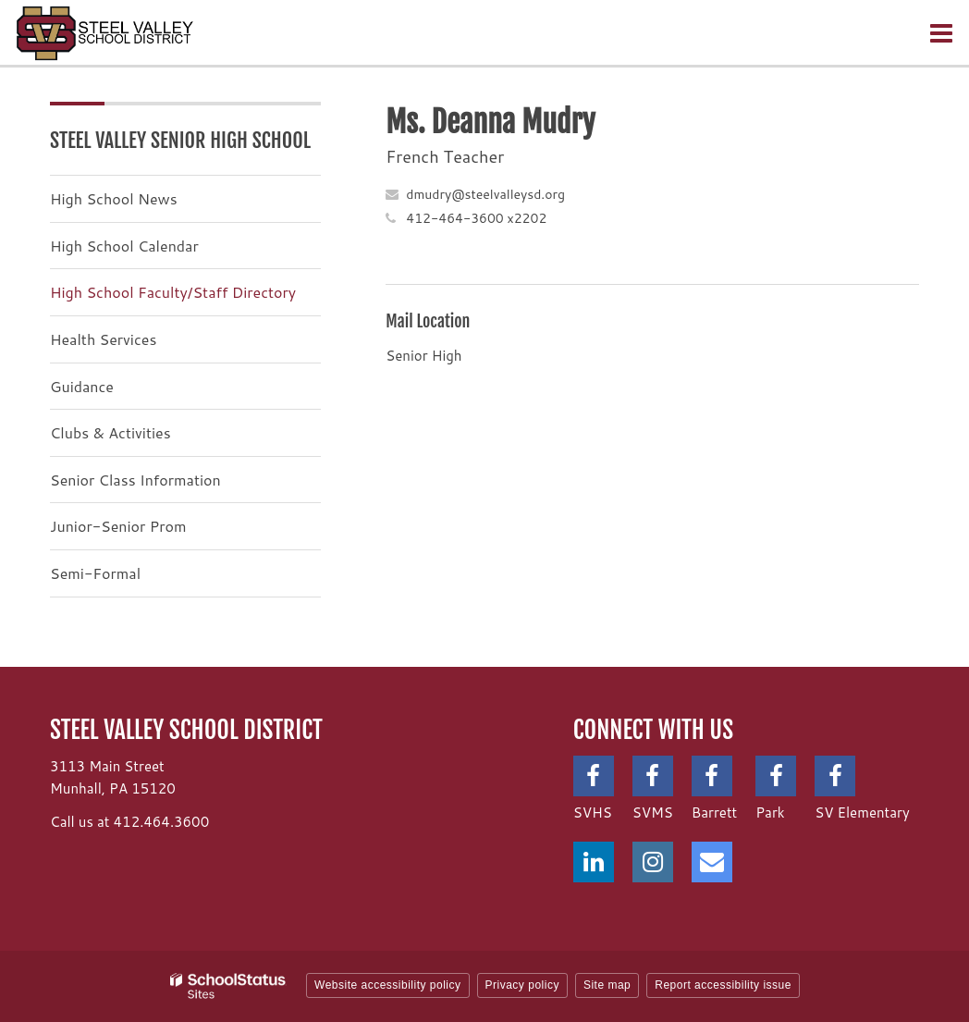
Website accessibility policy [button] (387, 985)
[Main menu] (941, 32)
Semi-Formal (95, 573)
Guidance (82, 386)
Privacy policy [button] (522, 985)
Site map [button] (607, 985)
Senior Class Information (135, 479)
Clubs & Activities (110, 432)
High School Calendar (124, 245)
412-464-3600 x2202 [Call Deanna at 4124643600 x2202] (476, 218)
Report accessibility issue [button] (723, 985)
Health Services (103, 339)
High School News (114, 198)
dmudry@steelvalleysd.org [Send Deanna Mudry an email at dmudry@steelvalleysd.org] (485, 194)
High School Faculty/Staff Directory (173, 291)
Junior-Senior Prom (118, 525)
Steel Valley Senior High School (180, 140)
